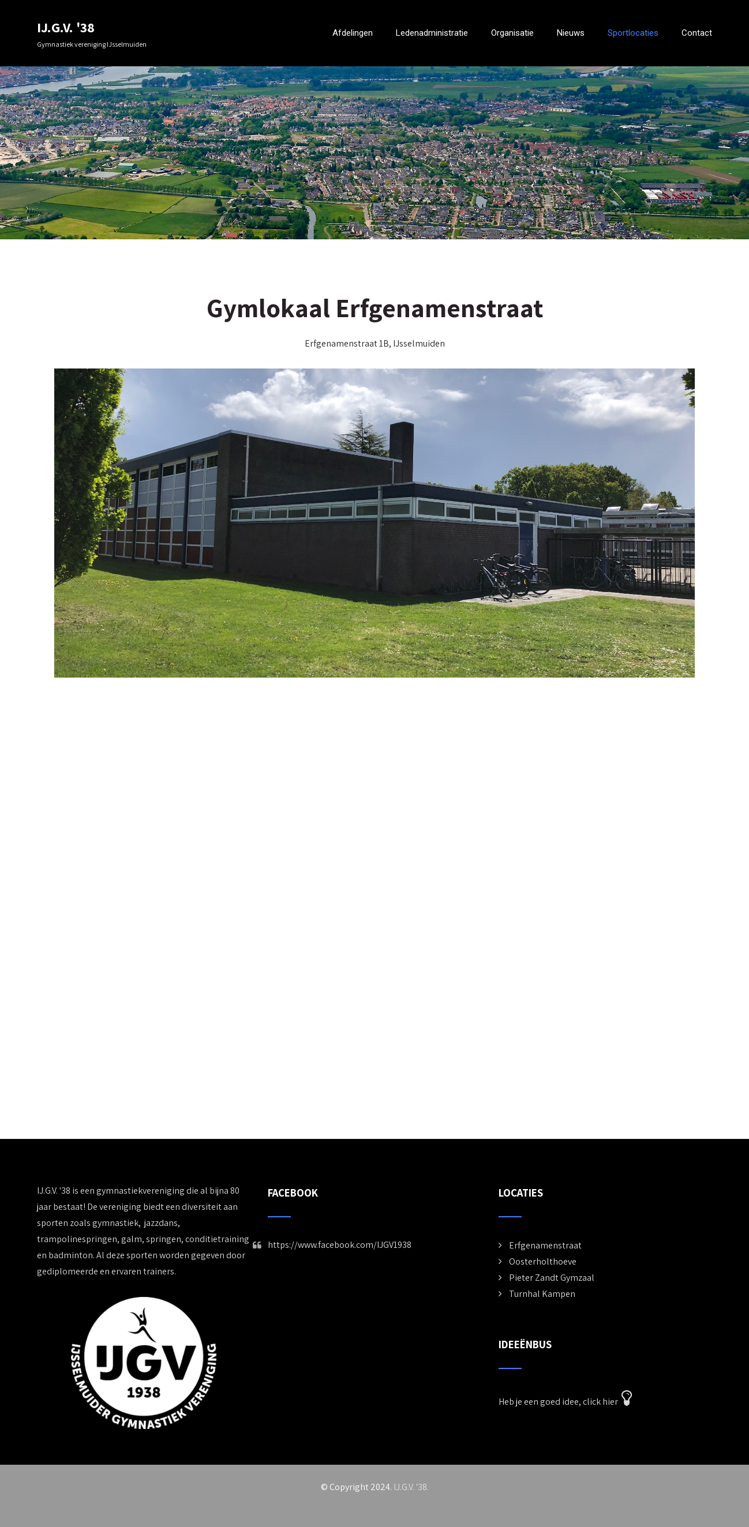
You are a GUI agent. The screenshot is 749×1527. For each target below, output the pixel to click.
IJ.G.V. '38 (66, 27)
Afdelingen (352, 33)
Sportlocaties (633, 33)
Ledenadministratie (432, 33)
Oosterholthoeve (542, 1261)
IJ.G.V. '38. (411, 1487)
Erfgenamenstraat (545, 1245)
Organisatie (512, 33)
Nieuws (571, 33)
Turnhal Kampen (542, 1294)
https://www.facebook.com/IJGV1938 (339, 1245)
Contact (696, 33)
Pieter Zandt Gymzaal (551, 1278)
